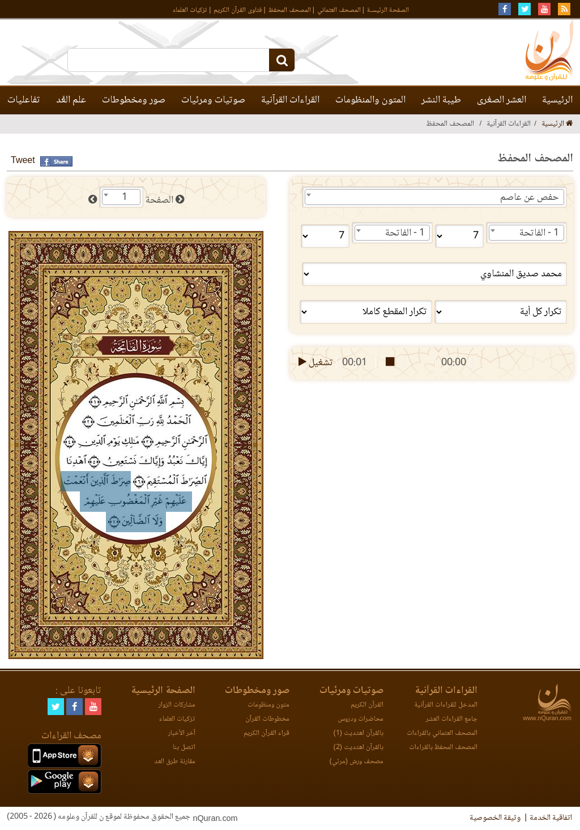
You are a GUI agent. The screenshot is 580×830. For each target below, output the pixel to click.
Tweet (23, 161)
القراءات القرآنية (290, 100)
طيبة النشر (441, 100)
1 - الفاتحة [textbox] (539, 233)
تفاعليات (23, 100)
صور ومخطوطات (133, 100)
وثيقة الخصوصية (495, 818)
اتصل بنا (184, 748)
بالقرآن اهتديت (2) (358, 748)
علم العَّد (71, 100)
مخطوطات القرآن (267, 719)
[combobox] (434, 197)
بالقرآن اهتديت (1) (358, 733)
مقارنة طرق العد (174, 762)
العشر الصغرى (501, 100)
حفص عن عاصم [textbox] (529, 198)
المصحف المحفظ (289, 10)
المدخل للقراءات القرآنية (445, 705)
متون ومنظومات (268, 705)
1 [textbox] (124, 198)
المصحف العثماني (339, 10)
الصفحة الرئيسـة (388, 10)
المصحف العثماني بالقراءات (442, 733)
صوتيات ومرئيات (213, 100)
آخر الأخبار (181, 733)
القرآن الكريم (367, 705)
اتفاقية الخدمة (551, 818)
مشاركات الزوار (177, 705)
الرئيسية (557, 100)
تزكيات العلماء (190, 10)
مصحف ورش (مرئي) (356, 762)
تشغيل (314, 362)
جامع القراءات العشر (451, 719)
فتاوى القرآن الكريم (238, 10)
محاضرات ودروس (360, 719)
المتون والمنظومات (370, 100)
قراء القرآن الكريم (266, 733)
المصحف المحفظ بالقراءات (443, 748)
